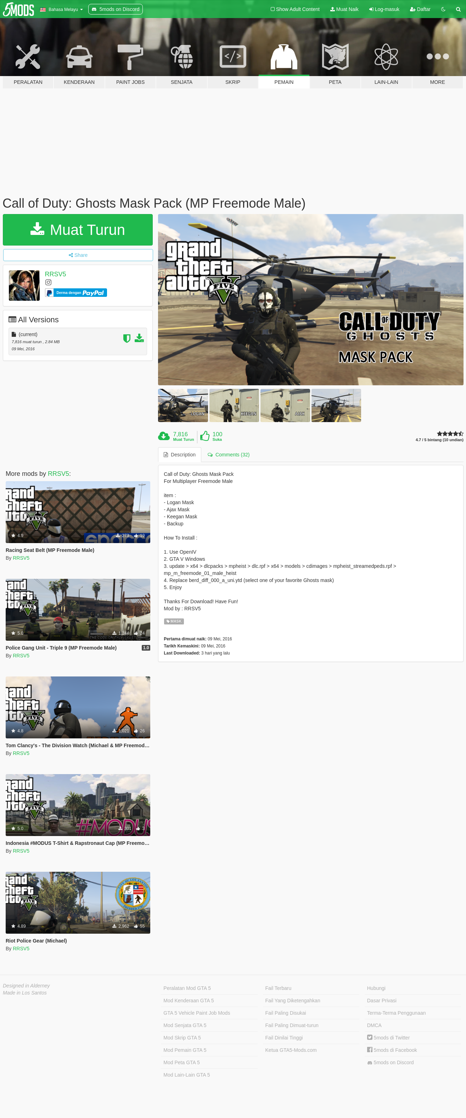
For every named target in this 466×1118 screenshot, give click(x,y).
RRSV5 (55, 274)
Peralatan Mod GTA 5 (187, 988)
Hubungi (376, 988)
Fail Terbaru (278, 988)
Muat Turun (77, 229)
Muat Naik (344, 9)
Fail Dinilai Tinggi (284, 1038)
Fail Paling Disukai (285, 1013)
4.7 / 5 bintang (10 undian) (440, 440)
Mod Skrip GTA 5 (182, 1038)
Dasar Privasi (382, 1000)
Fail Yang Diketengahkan (292, 1000)
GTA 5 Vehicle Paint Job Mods (196, 1013)
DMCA (374, 1025)
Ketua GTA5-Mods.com (291, 1050)
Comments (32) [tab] (228, 454)
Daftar (420, 9)
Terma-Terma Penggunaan (396, 1013)
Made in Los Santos (25, 993)
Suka (217, 439)
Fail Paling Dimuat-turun (292, 1025)
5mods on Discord (390, 1063)
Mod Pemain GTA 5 (184, 1050)
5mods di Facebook (392, 1050)
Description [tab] (180, 454)
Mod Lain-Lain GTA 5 (186, 1075)
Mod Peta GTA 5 (181, 1062)
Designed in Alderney (26, 986)
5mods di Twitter (388, 1038)
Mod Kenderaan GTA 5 (188, 1000)
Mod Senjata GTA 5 (184, 1025)
